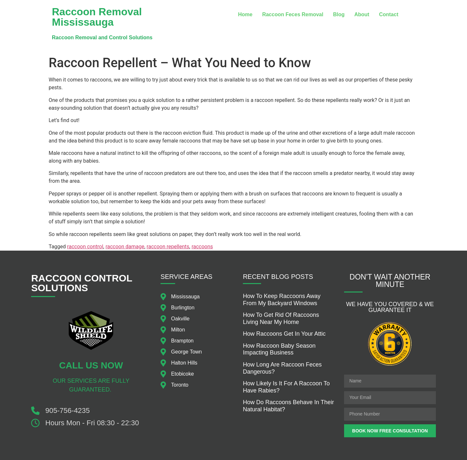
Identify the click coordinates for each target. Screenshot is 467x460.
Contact (389, 14)
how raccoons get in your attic (284, 333)
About (361, 14)
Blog (339, 14)
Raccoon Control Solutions (81, 283)
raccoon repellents (168, 246)
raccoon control (85, 246)
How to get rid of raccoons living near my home (281, 318)
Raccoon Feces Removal (292, 14)
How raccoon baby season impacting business (279, 349)
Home (245, 14)
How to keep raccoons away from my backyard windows (281, 299)
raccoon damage (124, 246)
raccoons (202, 246)
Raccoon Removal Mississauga (97, 17)
